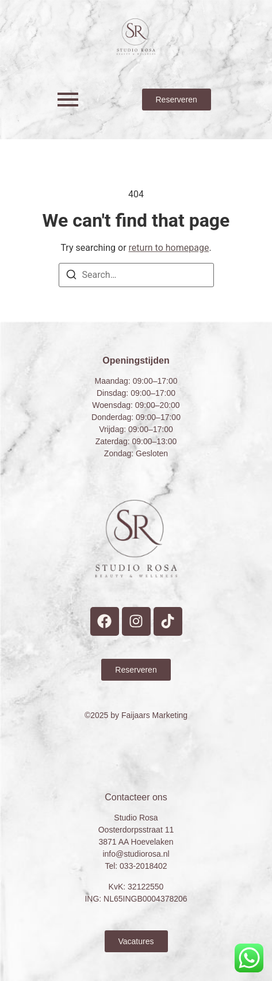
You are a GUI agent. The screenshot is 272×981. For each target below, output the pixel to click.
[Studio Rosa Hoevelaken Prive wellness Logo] (136, 36)
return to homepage (169, 247)
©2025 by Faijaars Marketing (136, 715)
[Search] (71, 276)
